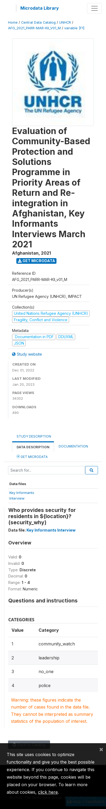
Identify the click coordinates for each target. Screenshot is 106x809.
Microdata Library (39, 8)
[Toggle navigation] (94, 8)
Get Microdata (36, 260)
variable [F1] (74, 28)
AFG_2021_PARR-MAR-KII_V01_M (34, 28)
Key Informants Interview (50, 530)
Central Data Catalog (38, 22)
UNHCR (65, 22)
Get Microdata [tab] (32, 456)
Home (13, 22)
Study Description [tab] (34, 436)
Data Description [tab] (33, 447)
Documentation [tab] (73, 446)
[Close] (101, 749)
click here (48, 792)
